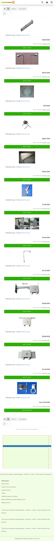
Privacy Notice (5, 483)
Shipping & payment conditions (9, 496)
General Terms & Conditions (8, 487)
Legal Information (6, 490)
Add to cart (27, 48)
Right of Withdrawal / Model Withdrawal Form (13, 499)
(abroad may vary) (25, 35)
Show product (27, 410)
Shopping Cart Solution (21, 538)
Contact (3, 493)
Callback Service (5, 502)
